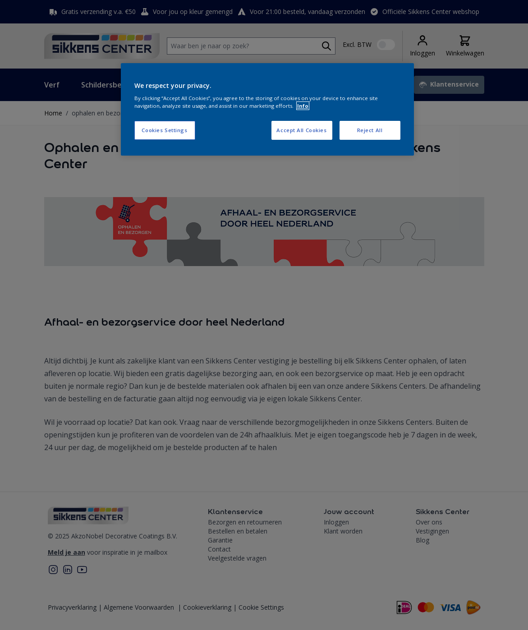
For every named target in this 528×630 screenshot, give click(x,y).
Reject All (370, 130)
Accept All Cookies (301, 130)
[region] (267, 109)
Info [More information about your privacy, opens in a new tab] (302, 105)
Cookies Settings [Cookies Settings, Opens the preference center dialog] (164, 130)
